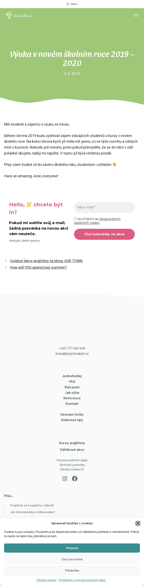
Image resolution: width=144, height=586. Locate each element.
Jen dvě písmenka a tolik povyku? (32, 512)
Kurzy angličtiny (72, 443)
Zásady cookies (46, 580)
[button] (138, 523)
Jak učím (72, 393)
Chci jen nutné (72, 559)
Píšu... (9, 496)
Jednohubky (72, 376)
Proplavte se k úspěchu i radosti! (32, 505)
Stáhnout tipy (72, 420)
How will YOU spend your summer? (38, 267)
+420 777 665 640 (72, 348)
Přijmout (72, 548)
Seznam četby (72, 414)
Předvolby (72, 570)
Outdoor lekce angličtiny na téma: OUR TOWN (46, 261)
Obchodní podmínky (72, 465)
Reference (72, 398)
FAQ (72, 381)
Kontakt (72, 404)
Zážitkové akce (72, 450)
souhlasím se (97, 221)
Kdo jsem (72, 387)
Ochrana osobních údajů (72, 460)
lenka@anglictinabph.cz (72, 354)
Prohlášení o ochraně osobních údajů (82, 580)
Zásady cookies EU (72, 469)
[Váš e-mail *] (104, 207)
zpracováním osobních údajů (97, 221)
